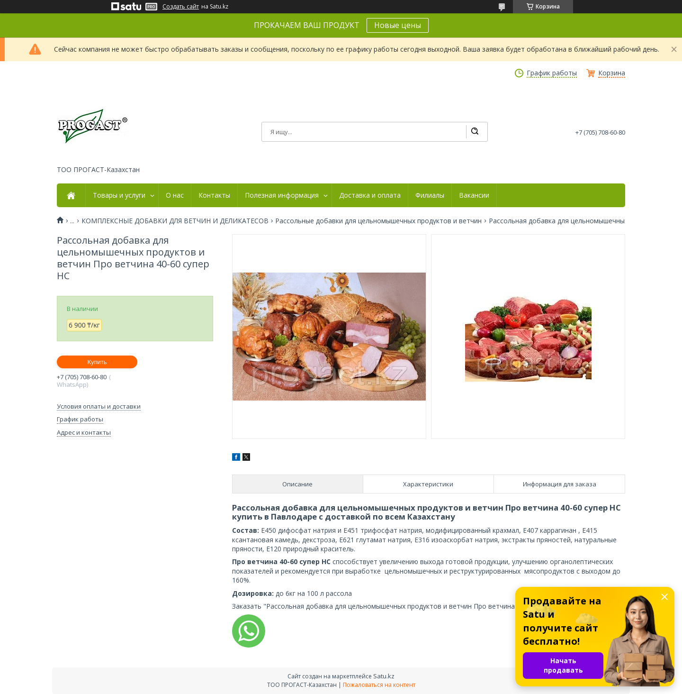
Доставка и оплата (370, 195)
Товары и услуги (119, 195)
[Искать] (474, 131)
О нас (175, 195)
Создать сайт (180, 6)
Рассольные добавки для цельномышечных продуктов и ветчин (378, 221)
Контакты (214, 195)
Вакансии (474, 195)
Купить (97, 361)
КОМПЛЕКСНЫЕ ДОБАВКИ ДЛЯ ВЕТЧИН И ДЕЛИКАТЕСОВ (175, 221)
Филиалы (429, 195)
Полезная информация (282, 195)
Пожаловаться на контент (379, 685)
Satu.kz (384, 676)
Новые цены (397, 25)
